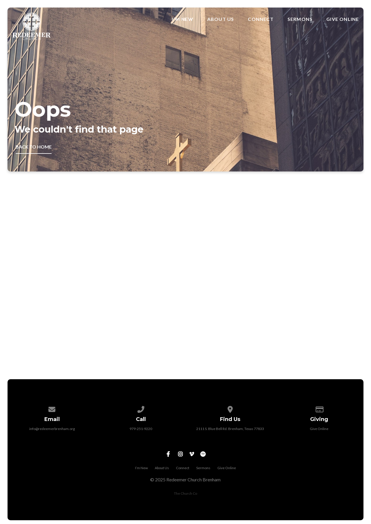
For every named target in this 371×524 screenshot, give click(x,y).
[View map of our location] (230, 408)
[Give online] (319, 408)
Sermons (300, 19)
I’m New (182, 19)
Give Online (342, 19)
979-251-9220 (141, 429)
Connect (260, 19)
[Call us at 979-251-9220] (141, 408)
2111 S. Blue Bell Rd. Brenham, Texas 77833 (230, 429)
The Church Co (185, 493)
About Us (220, 19)
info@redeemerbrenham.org (52, 429)
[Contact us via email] (52, 408)
